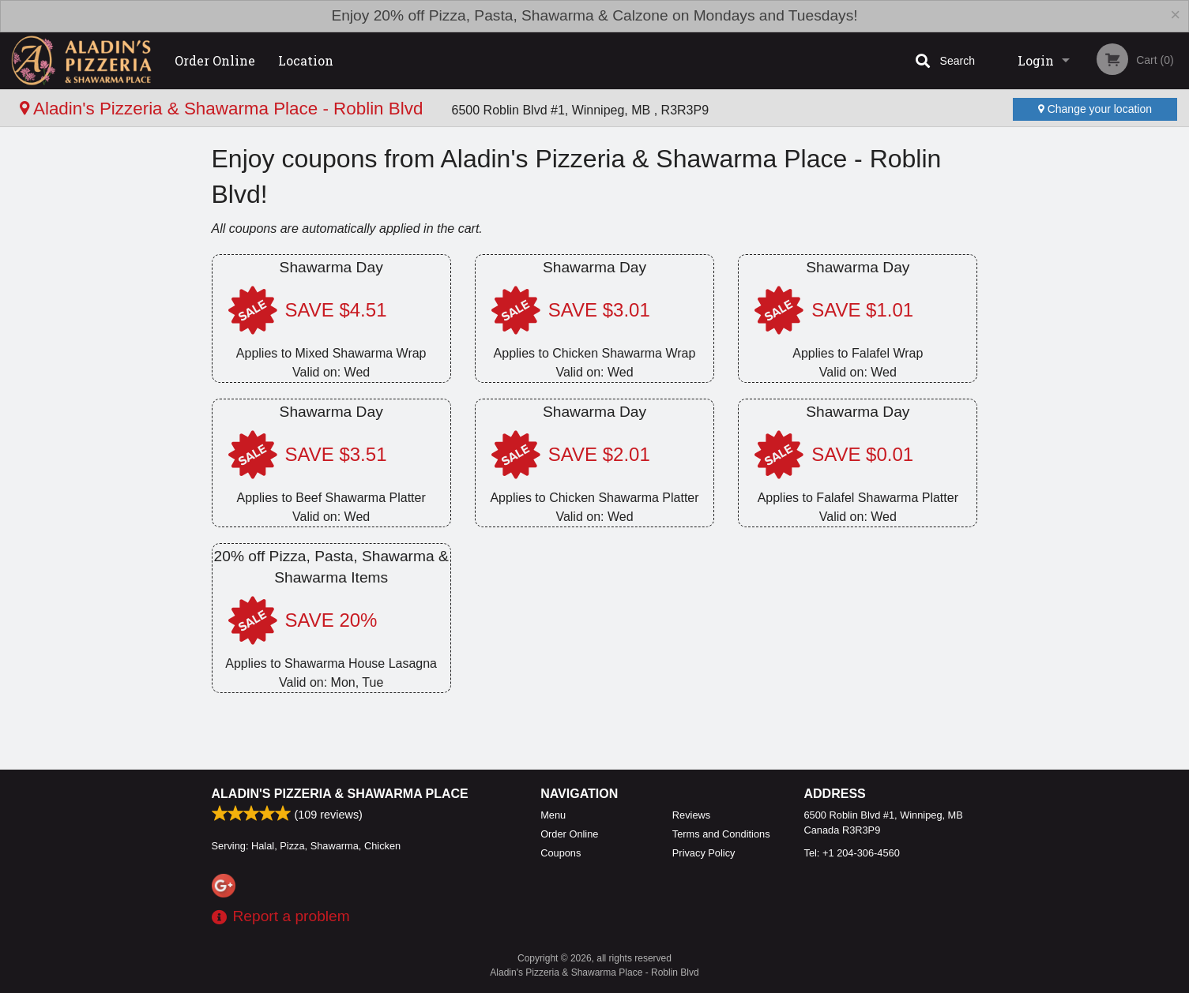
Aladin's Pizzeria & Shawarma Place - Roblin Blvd (224, 108)
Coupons (560, 853)
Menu (553, 815)
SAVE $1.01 (862, 309)
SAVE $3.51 (336, 454)
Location (305, 60)
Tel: (852, 853)
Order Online (215, 60)
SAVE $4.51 (336, 309)
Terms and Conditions (721, 834)
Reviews (691, 815)
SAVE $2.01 (599, 454)
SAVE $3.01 (599, 309)
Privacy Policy (704, 853)
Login (1036, 60)
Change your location (1095, 109)
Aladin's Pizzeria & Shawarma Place (340, 793)
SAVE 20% (331, 620)
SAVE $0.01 (862, 454)
